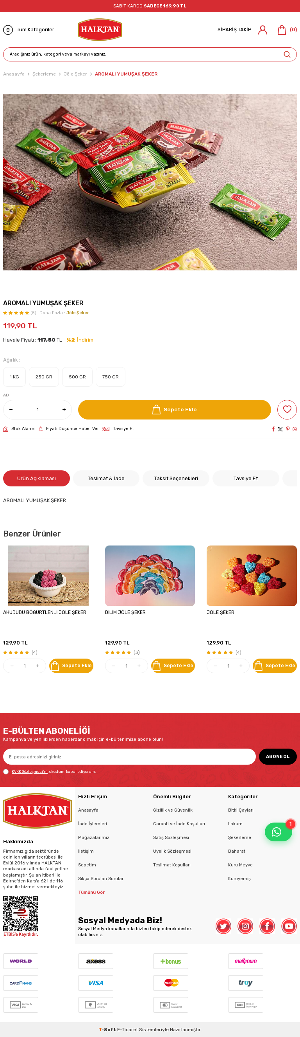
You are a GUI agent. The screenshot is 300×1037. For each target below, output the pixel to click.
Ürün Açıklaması (36, 478)
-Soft (107, 1029)
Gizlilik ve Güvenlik (173, 810)
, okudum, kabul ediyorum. (49, 771)
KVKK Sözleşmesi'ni (30, 771)
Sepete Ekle (174, 409)
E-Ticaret (127, 1029)
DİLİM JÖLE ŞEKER (125, 612)
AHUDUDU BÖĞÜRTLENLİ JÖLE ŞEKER (44, 612)
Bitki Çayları (241, 810)
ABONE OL (278, 756)
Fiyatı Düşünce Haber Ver (69, 429)
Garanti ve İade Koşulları (179, 823)
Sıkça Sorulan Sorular (100, 878)
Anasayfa (14, 74)
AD (6, 395)
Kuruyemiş (239, 878)
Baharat (236, 851)
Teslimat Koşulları (172, 865)
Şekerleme (44, 74)
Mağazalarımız (93, 837)
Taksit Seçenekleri (176, 478)
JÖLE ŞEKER (220, 612)
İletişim (86, 851)
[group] (150, 182)
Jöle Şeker (75, 74)
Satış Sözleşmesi (171, 837)
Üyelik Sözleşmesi (172, 851)
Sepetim (87, 865)
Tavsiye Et (118, 428)
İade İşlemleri (92, 823)
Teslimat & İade (106, 478)
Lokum (235, 823)
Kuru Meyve (240, 865)
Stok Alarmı (19, 429)
